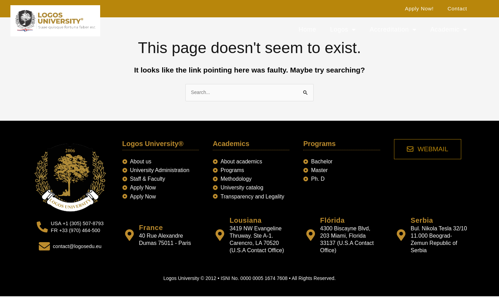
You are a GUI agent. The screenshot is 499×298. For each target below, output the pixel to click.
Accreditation (393, 29)
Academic (448, 29)
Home (307, 29)
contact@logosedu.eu (77, 247)
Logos (343, 29)
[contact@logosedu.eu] (43, 247)
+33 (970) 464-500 (79, 231)
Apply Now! (419, 8)
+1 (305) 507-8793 (83, 224)
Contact (457, 8)
